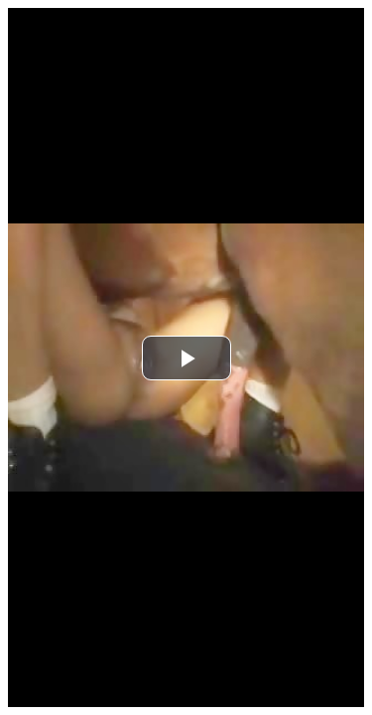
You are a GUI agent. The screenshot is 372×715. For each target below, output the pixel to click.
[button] (186, 358)
